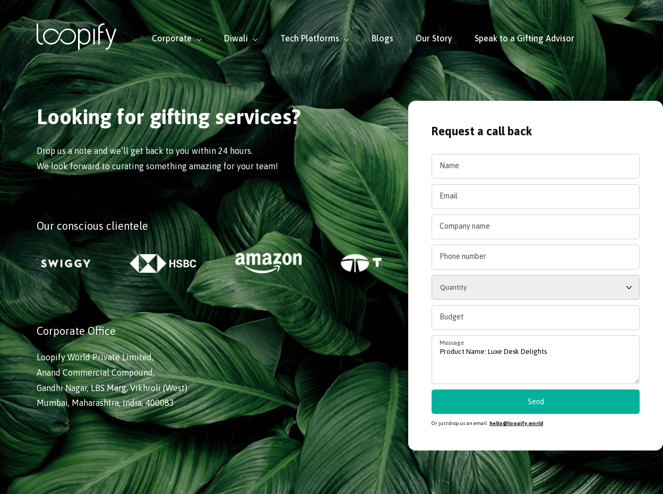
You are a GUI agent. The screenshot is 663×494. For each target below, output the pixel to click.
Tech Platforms (314, 38)
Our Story (434, 38)
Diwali (241, 38)
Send (536, 401)
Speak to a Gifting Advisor (524, 38)
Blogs (382, 38)
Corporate (177, 38)
